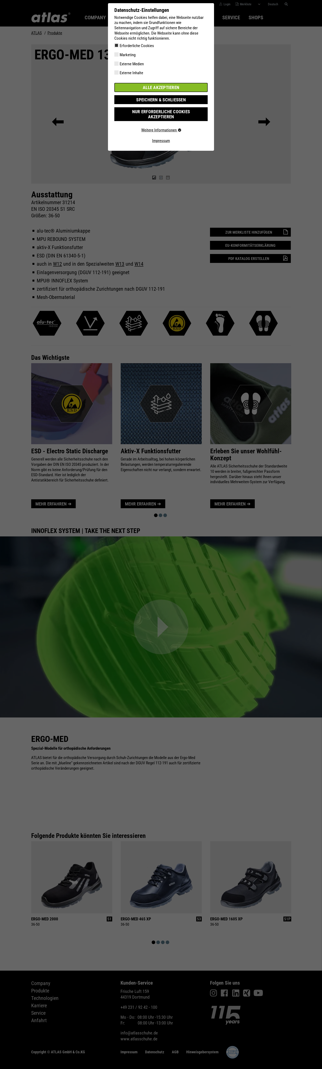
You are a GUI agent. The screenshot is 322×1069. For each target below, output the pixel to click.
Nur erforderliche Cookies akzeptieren (161, 110)
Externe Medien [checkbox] (132, 63)
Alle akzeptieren (161, 87)
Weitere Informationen (161, 124)
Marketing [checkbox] (128, 54)
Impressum (161, 134)
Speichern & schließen (161, 99)
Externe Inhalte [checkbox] (131, 72)
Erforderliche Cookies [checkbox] (137, 45)
